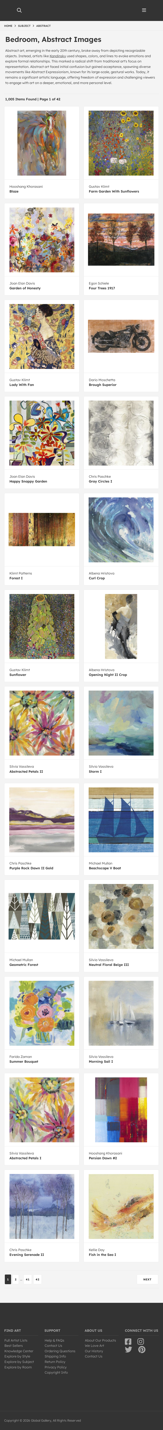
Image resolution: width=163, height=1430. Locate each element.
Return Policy (55, 1362)
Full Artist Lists (15, 1340)
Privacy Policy (56, 1367)
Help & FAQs (54, 1340)
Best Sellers (13, 1345)
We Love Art (94, 1345)
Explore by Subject (19, 1362)
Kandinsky (58, 56)
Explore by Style (17, 1356)
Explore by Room (18, 1367)
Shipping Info (55, 1356)
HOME (8, 25)
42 (37, 1279)
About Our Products (100, 1340)
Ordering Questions (60, 1351)
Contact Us (53, 1345)
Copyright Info (56, 1372)
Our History (94, 1351)
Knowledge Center (18, 1351)
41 (28, 1279)
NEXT (147, 1279)
